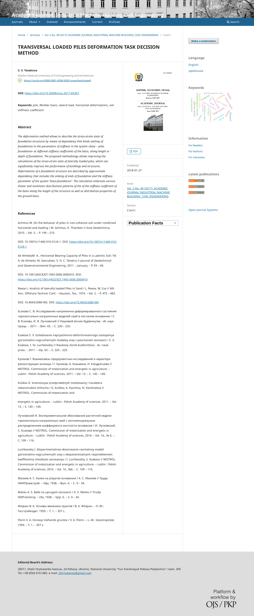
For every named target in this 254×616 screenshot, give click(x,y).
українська (196, 71)
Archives (114, 22)
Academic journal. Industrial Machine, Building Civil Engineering (87, 15)
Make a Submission (203, 41)
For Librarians (197, 157)
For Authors (196, 151)
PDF (135, 151)
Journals (17, 22)
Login (238, 3)
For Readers (196, 145)
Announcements (75, 22)
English (193, 65)
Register (226, 3)
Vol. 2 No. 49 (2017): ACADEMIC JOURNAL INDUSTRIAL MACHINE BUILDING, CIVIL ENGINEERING (101, 35)
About (33, 22)
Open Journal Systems (203, 210)
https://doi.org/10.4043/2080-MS (77, 302)
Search (233, 22)
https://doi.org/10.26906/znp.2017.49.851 (52, 93)
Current (97, 22)
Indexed (52, 22)
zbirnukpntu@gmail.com (75, 573)
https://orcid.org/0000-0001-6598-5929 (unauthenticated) (57, 80)
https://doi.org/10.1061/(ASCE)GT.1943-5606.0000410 (53, 279)
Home (21, 35)
